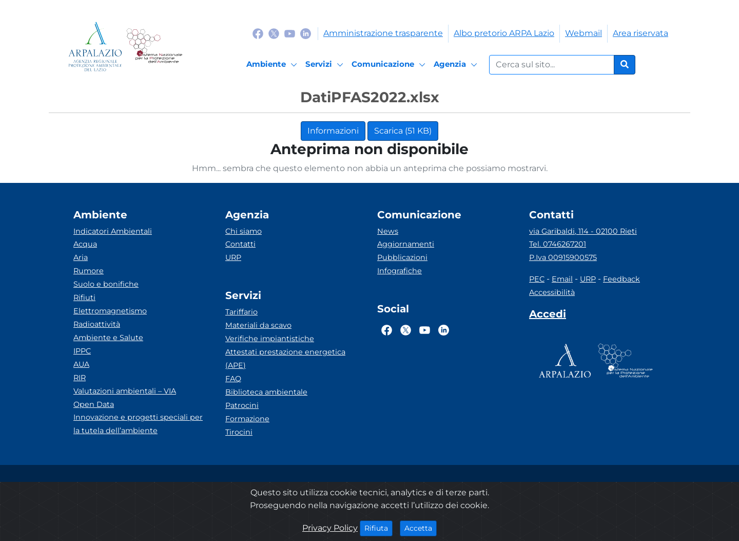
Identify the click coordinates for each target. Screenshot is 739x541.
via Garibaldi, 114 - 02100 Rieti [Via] (583, 231)
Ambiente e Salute (108, 337)
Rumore (88, 270)
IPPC (82, 351)
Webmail (583, 33)
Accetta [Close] (420, 528)
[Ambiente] (273, 64)
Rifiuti (84, 297)
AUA (81, 364)
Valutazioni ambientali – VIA (124, 391)
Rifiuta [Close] (378, 528)
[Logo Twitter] (274, 33)
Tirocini (238, 432)
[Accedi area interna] (547, 316)
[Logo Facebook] (258, 33)
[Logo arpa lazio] (95, 46)
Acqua (85, 244)
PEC (536, 279)
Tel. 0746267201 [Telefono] (557, 244)
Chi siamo (243, 231)
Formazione (247, 418)
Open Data (93, 404)
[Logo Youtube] (290, 33)
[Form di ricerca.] (551, 64)
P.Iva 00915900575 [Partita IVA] (563, 257)
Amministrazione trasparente (383, 33)
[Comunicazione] (390, 64)
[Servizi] (326, 64)
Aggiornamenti (405, 244)
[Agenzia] (457, 64)
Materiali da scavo (258, 325)
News (387, 231)
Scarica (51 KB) (403, 131)
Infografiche (399, 270)
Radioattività (96, 324)
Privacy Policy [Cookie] (330, 528)
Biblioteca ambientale (266, 392)
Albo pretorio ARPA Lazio (504, 33)
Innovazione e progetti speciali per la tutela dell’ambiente (138, 424)
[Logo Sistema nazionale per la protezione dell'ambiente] (154, 46)
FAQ (233, 378)
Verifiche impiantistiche (269, 338)
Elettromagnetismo (110, 310)
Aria (80, 257)
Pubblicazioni (402, 257)
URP (233, 257)
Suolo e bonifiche (106, 284)
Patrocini (242, 405)
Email (562, 279)
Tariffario (241, 311)
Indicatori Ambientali (112, 231)
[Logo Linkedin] (306, 33)
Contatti (240, 244)
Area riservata (640, 33)
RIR (79, 377)
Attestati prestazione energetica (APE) (285, 358)
